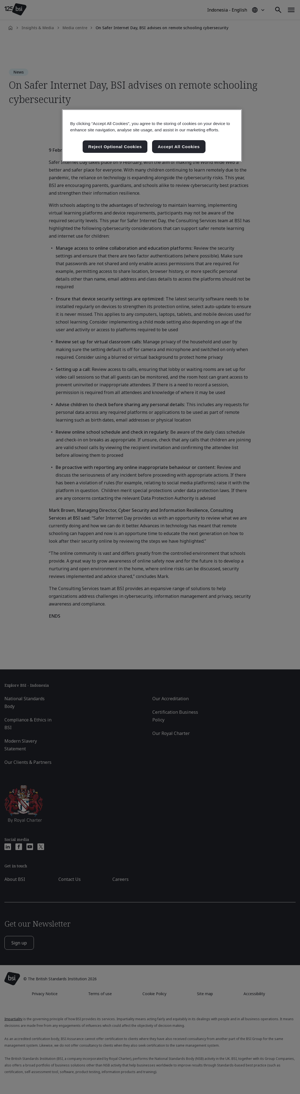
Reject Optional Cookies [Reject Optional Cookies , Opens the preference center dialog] (115, 146)
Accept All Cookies (179, 146)
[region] (152, 135)
